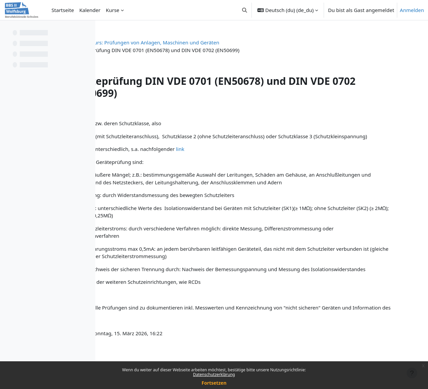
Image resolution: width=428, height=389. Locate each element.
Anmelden (412, 10)
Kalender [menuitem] (89, 10)
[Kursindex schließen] (7, 30)
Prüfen (145, 42)
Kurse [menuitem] (112, 10)
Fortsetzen (214, 383)
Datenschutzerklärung (214, 374)
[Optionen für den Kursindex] (87, 30)
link (254, 156)
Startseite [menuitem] (62, 10)
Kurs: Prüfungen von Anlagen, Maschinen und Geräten (225, 42)
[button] (244, 10)
